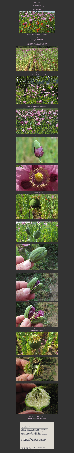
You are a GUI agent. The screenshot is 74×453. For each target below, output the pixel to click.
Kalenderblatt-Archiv (37, 451)
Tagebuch (60, 420)
